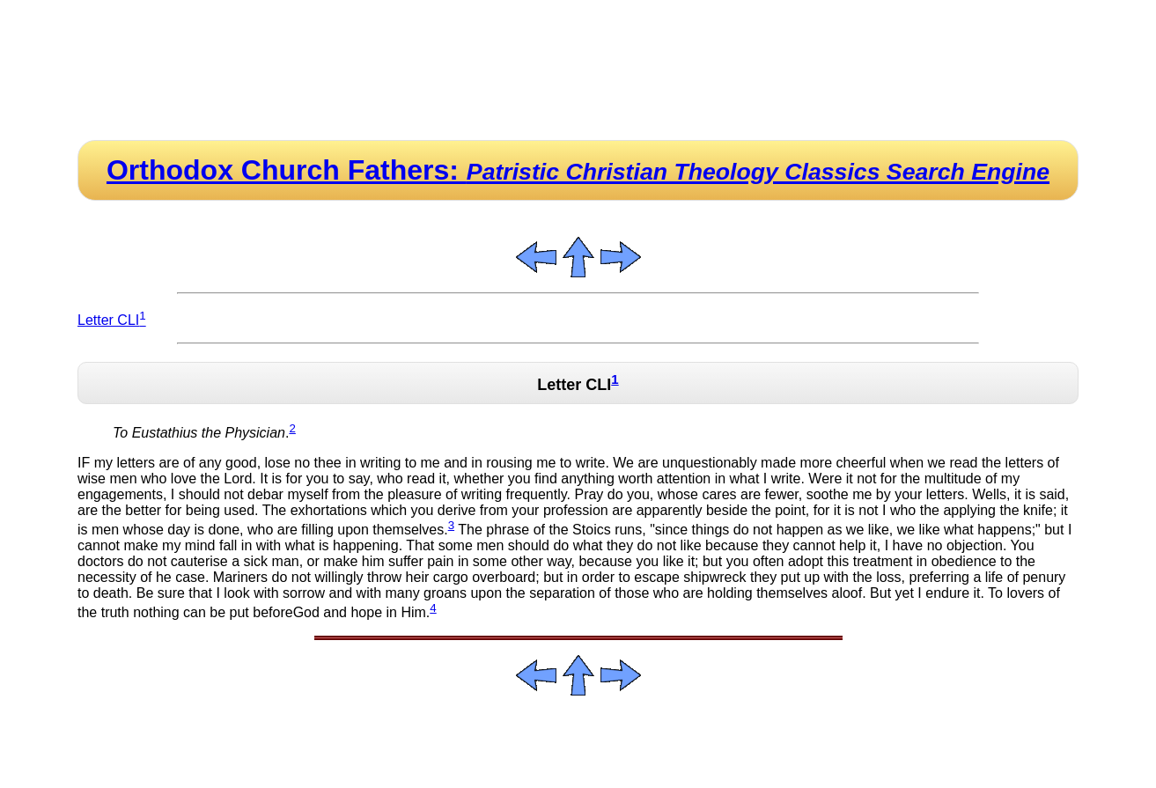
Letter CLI (111, 320)
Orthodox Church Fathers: (578, 170)
